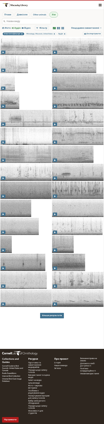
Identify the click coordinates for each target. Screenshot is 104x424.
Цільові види (34, 383)
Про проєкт (61, 359)
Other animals (39, 15)
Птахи (7, 15)
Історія (57, 363)
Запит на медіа (34, 380)
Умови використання (89, 374)
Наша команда (60, 365)
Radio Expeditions (9, 373)
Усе (54, 15)
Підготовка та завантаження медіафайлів (34, 365)
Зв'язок (57, 368)
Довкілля (22, 15)
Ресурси (33, 359)
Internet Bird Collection (11, 376)
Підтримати (10, 420)
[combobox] (29, 21)
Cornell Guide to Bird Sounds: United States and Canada (12, 368)
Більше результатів (52, 315)
